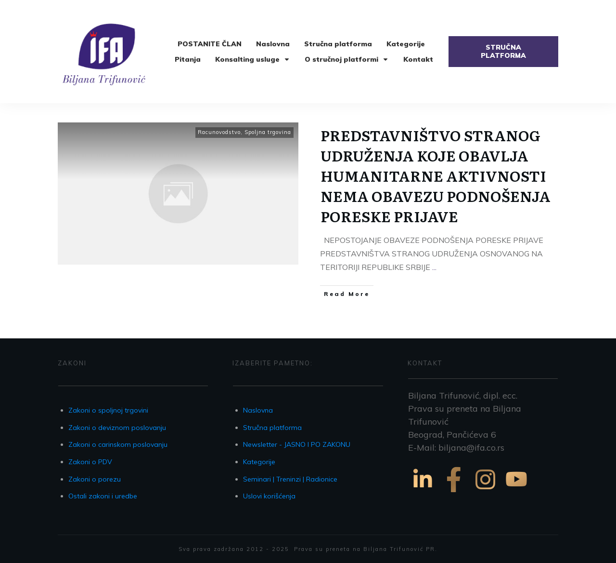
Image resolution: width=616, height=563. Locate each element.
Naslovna (258, 410)
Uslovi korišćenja (269, 496)
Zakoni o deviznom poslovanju (117, 427)
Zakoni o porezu (94, 479)
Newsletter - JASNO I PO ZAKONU (296, 444)
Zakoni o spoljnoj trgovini (108, 410)
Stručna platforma (272, 427)
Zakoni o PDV (90, 461)
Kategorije (259, 461)
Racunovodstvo (219, 132)
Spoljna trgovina (267, 132)
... (434, 267)
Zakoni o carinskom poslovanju (117, 444)
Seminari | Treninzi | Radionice (290, 479)
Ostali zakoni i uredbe (102, 496)
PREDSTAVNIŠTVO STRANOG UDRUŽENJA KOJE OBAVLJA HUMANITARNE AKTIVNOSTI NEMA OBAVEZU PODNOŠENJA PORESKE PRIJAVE (436, 175)
